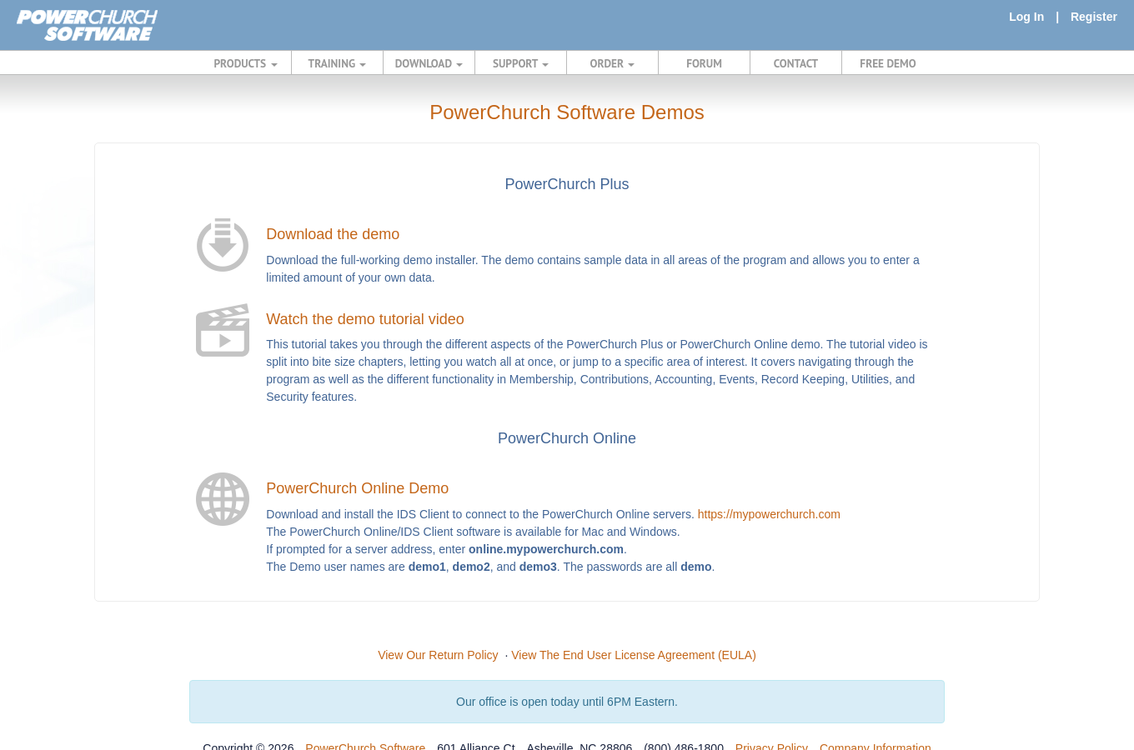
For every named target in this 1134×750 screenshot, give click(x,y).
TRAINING (338, 63)
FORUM (704, 63)
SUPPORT (521, 63)
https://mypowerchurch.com (769, 514)
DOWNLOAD (429, 63)
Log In (1026, 16)
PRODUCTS (246, 63)
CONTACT (796, 63)
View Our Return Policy (438, 655)
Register (1094, 16)
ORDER (612, 63)
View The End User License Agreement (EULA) (633, 655)
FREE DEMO (888, 63)
